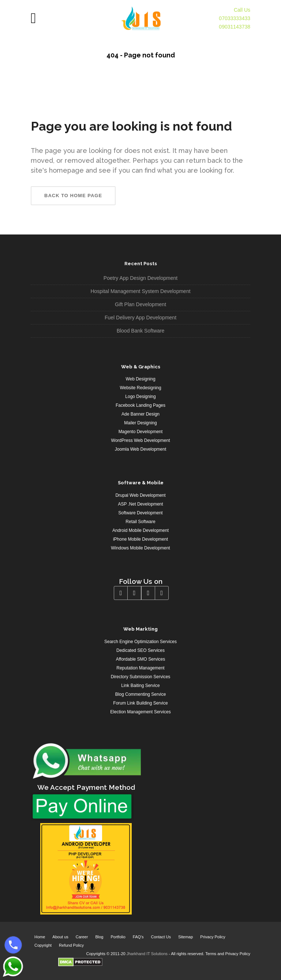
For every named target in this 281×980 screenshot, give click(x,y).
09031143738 (234, 27)
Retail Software (140, 521)
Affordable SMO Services (140, 659)
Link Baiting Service (140, 685)
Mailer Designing (140, 422)
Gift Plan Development (140, 304)
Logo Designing (140, 396)
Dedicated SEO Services (140, 650)
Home (39, 937)
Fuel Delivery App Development (140, 317)
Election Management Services (140, 711)
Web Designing (140, 379)
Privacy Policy (212, 937)
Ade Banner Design (140, 414)
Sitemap (185, 937)
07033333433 (234, 18)
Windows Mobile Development (140, 548)
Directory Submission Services (141, 676)
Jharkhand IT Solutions (147, 953)
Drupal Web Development (140, 495)
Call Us (242, 10)
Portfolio (117, 937)
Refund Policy (71, 945)
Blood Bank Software (141, 331)
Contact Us (161, 937)
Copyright (43, 945)
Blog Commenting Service (140, 694)
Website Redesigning (140, 387)
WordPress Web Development (140, 440)
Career (82, 937)
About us (60, 937)
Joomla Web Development (140, 449)
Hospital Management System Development (140, 291)
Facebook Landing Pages (140, 405)
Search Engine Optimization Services (140, 641)
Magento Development (141, 431)
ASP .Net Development (140, 504)
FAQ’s (138, 937)
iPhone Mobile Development (140, 539)
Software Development (140, 512)
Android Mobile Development (140, 530)
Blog (99, 937)
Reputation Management (140, 668)
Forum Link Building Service (140, 703)
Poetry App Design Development (140, 278)
